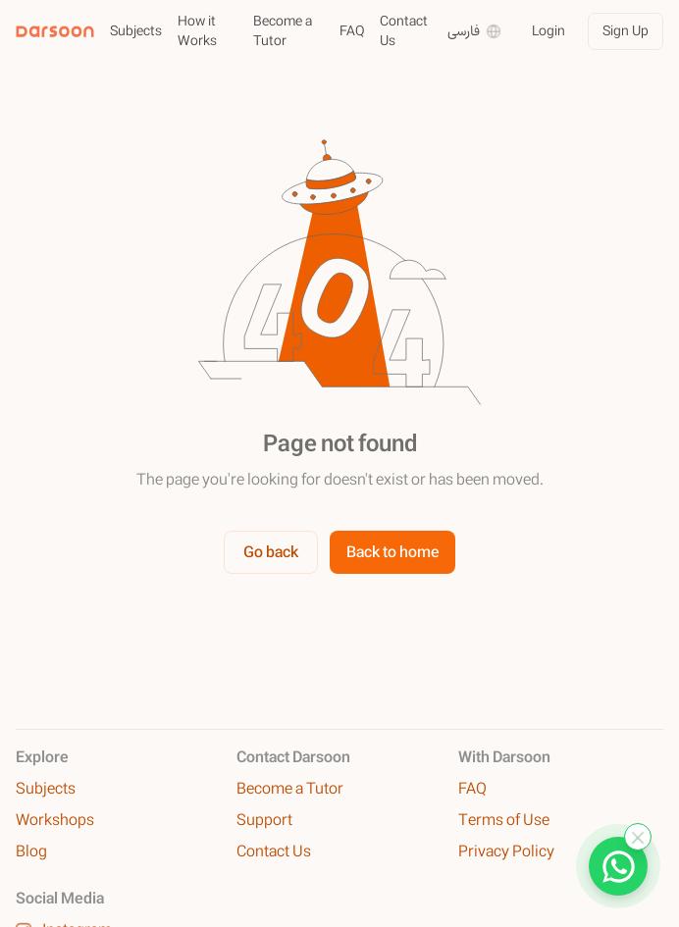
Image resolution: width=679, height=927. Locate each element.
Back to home (392, 552)
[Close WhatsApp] (638, 836)
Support (264, 820)
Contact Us (404, 31)
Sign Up (625, 31)
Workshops (55, 820)
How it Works (197, 31)
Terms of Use (503, 820)
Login (548, 31)
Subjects (136, 31)
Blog (31, 851)
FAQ (352, 31)
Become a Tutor (282, 31)
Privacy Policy (506, 851)
